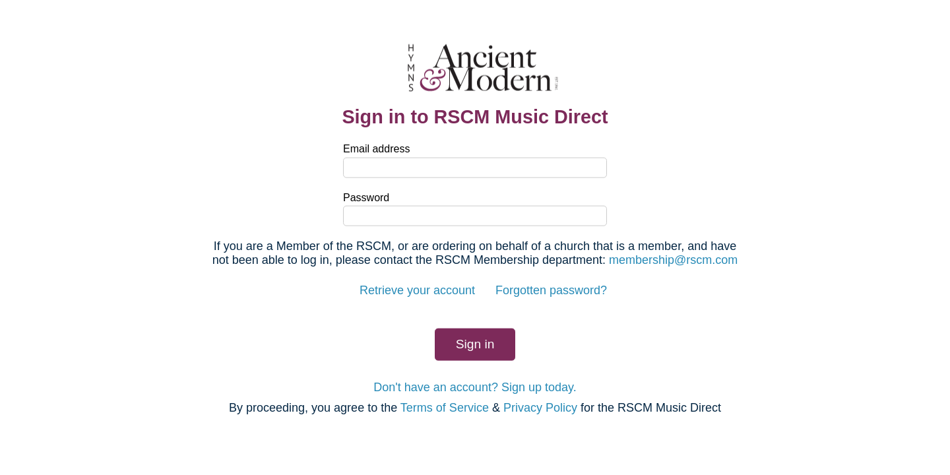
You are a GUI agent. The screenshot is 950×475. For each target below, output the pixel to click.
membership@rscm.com (673, 260)
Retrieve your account (417, 290)
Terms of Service (444, 407)
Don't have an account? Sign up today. (474, 386)
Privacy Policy (540, 407)
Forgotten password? (551, 290)
